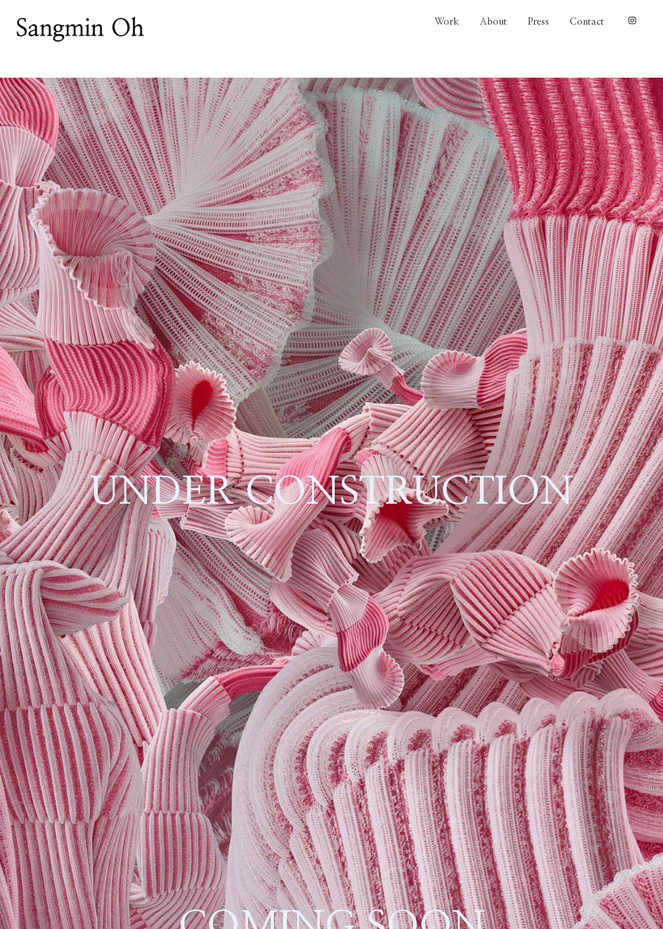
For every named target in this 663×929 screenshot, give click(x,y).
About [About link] (493, 21)
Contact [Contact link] (587, 21)
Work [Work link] (446, 21)
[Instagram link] (631, 21)
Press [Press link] (538, 21)
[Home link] (80, 29)
